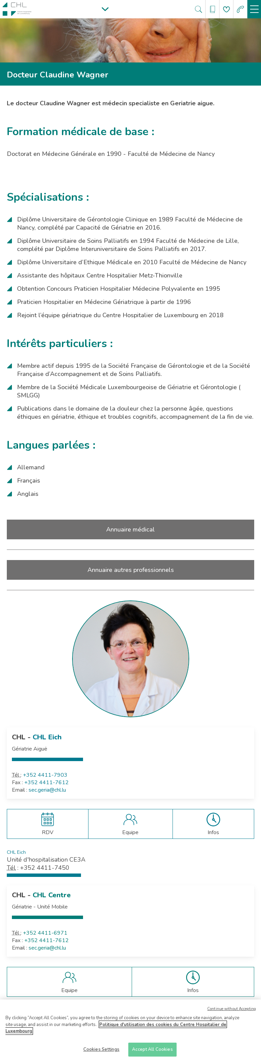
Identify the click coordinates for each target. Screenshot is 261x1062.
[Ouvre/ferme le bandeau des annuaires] (212, 9)
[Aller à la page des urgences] (240, 9)
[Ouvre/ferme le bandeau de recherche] (198, 9)
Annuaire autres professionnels (130, 570)
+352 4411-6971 (45, 933)
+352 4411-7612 (46, 782)
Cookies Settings (101, 1052)
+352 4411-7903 (45, 775)
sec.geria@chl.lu (47, 790)
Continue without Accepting (231, 1011)
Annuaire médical (130, 529)
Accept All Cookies (152, 1052)
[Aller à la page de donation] (226, 9)
